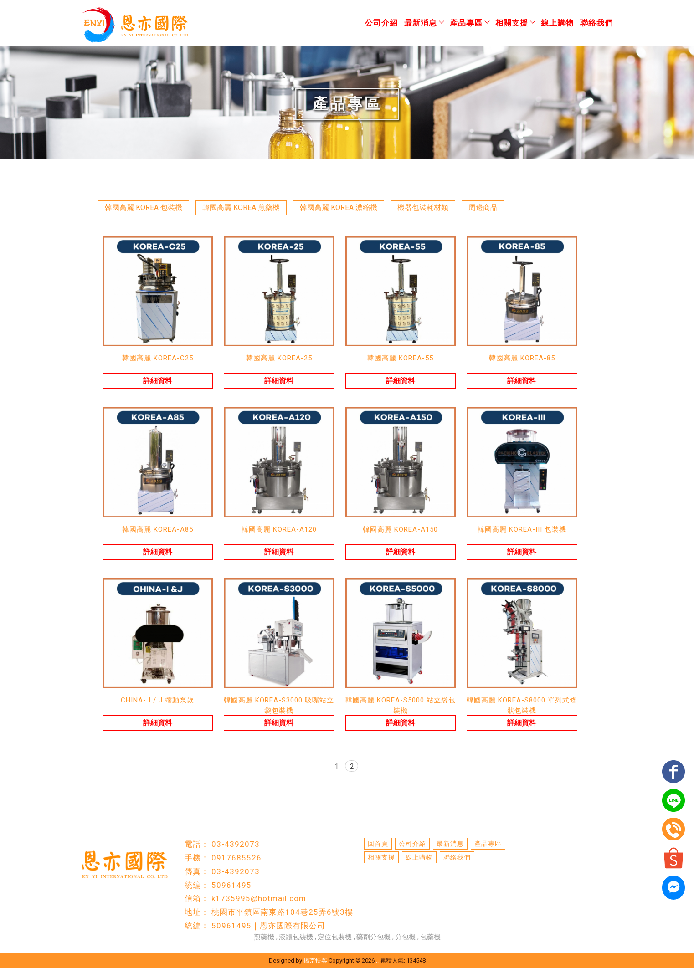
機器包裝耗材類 (422, 207)
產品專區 (469, 22)
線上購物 (557, 22)
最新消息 (423, 22)
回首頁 (378, 843)
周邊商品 (483, 207)
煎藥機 (264, 937)
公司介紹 (381, 22)
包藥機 (430, 937)
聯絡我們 (596, 22)
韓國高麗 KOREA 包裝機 (143, 207)
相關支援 (515, 22)
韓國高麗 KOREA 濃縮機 (338, 207)
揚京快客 (315, 960)
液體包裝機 (296, 937)
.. (377, 960)
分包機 (405, 937)
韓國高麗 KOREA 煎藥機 (241, 207)
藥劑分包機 (373, 937)
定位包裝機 (335, 937)
